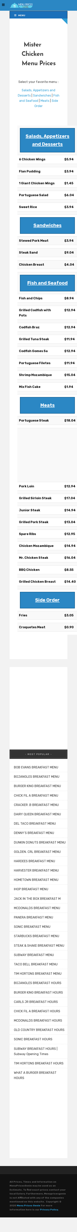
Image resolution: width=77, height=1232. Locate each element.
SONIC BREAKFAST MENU (32, 927)
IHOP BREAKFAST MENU (31, 889)
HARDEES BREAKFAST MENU (34, 861)
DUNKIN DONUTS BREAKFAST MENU (40, 842)
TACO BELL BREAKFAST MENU (36, 964)
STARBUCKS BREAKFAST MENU (36, 936)
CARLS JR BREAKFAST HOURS (36, 1002)
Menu (19, 15)
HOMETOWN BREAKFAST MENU (36, 880)
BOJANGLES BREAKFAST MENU (36, 777)
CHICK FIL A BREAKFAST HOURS (37, 1011)
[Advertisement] (38, 454)
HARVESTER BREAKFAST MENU (36, 870)
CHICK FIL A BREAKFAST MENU (36, 795)
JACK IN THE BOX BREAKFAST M (37, 899)
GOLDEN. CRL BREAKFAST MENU (37, 852)
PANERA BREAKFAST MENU (33, 917)
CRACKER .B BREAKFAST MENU (36, 805)
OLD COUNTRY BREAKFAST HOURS (39, 1030)
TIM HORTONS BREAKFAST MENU (38, 973)
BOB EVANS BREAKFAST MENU (36, 767)
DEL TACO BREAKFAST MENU (35, 823)
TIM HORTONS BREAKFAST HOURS (39, 1063)
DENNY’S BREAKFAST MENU (34, 833)
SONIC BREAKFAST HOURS (33, 1039)
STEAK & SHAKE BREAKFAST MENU (39, 945)
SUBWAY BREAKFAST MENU (34, 955)
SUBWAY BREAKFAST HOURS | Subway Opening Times (35, 1051)
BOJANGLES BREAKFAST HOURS (37, 983)
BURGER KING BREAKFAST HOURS (38, 992)
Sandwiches (42, 95)
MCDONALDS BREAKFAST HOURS (38, 1020)
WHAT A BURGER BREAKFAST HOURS (35, 1075)
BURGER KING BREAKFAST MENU (37, 786)
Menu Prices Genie (28, 1205)
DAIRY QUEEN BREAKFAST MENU (37, 814)
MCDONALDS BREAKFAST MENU (37, 908)
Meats (44, 101)
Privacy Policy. (49, 1209)
